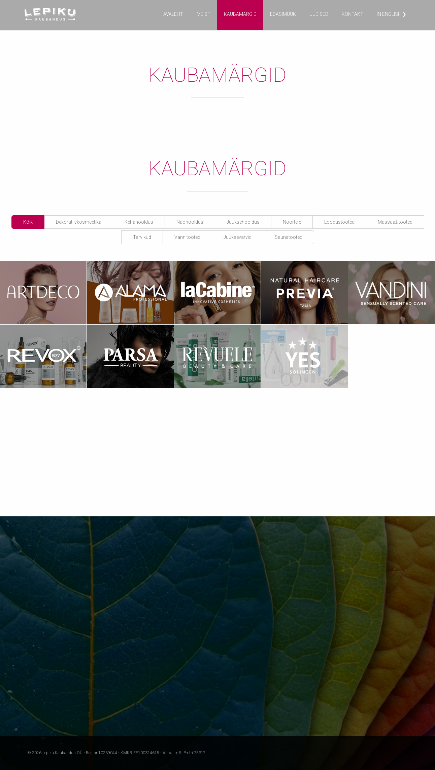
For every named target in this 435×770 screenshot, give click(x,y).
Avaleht (173, 14)
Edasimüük (283, 14)
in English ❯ (391, 14)
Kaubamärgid (240, 14)
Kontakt (352, 14)
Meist (203, 14)
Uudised (318, 14)
